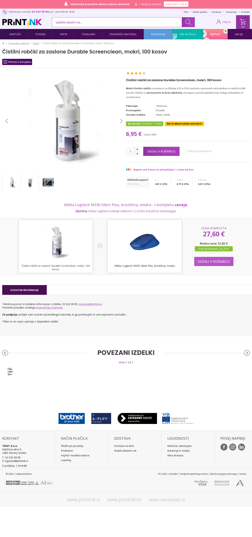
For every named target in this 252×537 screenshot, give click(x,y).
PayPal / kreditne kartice (75, 485)
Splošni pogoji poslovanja (223, 503)
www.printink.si (83, 529)
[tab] (24, 290)
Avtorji (242, 503)
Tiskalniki (88, 34)
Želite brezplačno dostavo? (184, 123)
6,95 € (134, 134)
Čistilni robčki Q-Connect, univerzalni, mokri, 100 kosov (33, 400)
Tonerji (40, 34)
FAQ (186, 12)
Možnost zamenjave (179, 476)
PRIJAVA (226, 22)
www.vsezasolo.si (167, 529)
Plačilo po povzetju (72, 476)
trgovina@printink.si (90, 304)
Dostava (216, 12)
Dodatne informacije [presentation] (24, 290)
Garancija (231, 12)
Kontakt (245, 12)
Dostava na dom (124, 476)
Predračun (67, 480)
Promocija (158, 34)
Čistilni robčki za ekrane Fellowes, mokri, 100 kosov (95, 400)
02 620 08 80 (40, 11)
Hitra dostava (175, 485)
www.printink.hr (124, 529)
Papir (63, 34)
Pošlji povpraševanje (208, 151)
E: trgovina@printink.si (15, 491)
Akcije (239, 34)
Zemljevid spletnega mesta (194, 503)
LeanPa (65, 490)
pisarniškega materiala (49, 307)
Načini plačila (200, 12)
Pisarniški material (123, 34)
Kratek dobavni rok (125, 480)
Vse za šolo (188, 34)
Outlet (215, 34)
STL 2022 (162, 503)
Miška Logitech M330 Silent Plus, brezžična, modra (144, 265)
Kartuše (15, 34)
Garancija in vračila (178, 480)
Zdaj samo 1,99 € (176, 4)
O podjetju (8, 495)
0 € (242, 27)
